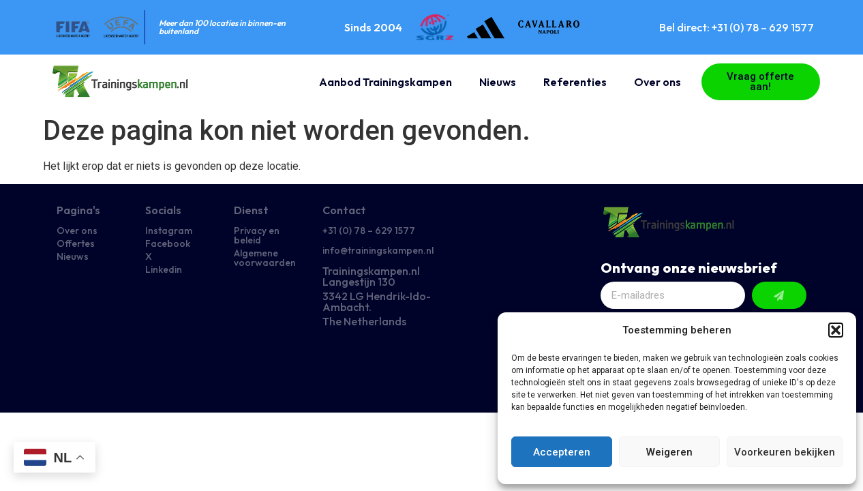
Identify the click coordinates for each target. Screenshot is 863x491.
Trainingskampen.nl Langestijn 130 (371, 276)
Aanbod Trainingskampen (385, 82)
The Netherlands (364, 321)
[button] (836, 330)
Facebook (167, 243)
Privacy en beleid (256, 235)
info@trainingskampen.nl (378, 250)
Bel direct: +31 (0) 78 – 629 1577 (736, 27)
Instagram (168, 230)
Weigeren (669, 452)
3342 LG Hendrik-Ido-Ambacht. (376, 301)
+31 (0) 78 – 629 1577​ (368, 230)
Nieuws (497, 82)
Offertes (76, 243)
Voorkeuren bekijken (784, 452)
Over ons (657, 82)
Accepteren (561, 452)
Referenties (575, 82)
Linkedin (163, 269)
